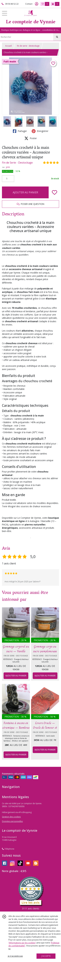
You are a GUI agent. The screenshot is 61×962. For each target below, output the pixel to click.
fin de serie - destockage (28, 45)
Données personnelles (12, 821)
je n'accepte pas (15, 956)
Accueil (8, 45)
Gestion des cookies (11, 816)
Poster (30, 138)
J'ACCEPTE (46, 956)
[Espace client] (37, 4)
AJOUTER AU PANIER (25, 192)
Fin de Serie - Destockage (17, 162)
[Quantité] (8, 178)
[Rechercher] (57, 37)
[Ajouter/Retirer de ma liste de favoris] (54, 192)
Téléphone (8, 848)
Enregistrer (40, 131)
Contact (28, 3)
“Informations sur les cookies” (22, 942)
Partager (20, 131)
